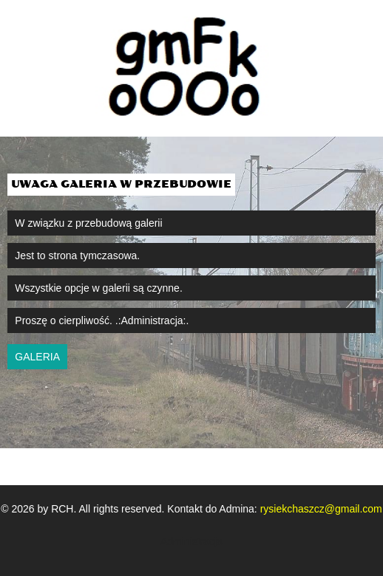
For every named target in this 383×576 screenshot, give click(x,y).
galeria (37, 357)
